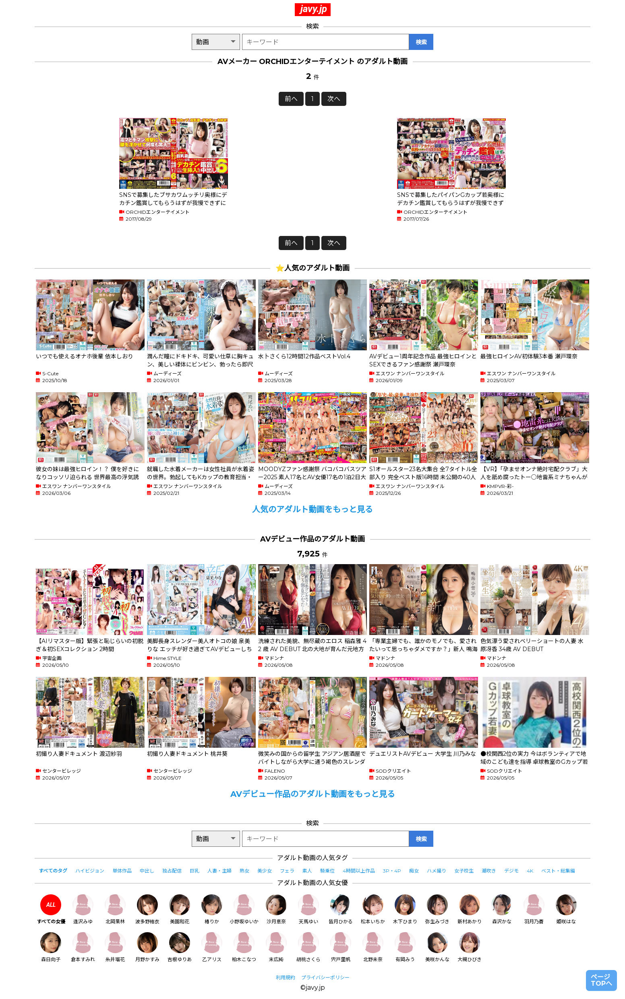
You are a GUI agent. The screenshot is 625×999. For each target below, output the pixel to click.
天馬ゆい (308, 909)
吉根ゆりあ (180, 947)
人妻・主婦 (219, 871)
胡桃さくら (308, 947)
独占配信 (172, 871)
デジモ (511, 871)
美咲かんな (437, 947)
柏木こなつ (244, 947)
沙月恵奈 (276, 909)
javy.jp (313, 8)
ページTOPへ (601, 980)
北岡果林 (115, 909)
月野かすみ (147, 947)
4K (530, 871)
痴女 (414, 871)
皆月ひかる (341, 909)
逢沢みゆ (82, 909)
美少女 (264, 871)
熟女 (244, 871)
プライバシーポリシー (325, 977)
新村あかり (469, 909)
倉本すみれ (83, 947)
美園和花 (179, 909)
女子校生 (464, 871)
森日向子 (50, 947)
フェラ (287, 871)
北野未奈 (372, 947)
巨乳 (194, 871)
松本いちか (373, 909)
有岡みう (405, 947)
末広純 (276, 947)
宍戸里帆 (340, 947)
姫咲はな (566, 909)
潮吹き (489, 871)
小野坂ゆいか (244, 909)
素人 (307, 871)
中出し (147, 871)
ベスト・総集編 (558, 871)
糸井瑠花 (115, 947)
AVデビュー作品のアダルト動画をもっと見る (312, 794)
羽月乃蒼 (534, 909)
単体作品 (122, 871)
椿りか (211, 909)
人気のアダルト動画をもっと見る (312, 509)
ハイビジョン (89, 871)
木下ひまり (405, 909)
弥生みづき (437, 909)
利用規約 (285, 977)
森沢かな (501, 909)
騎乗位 (327, 871)
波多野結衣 (147, 909)
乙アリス (211, 947)
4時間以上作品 (359, 871)
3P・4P (392, 871)
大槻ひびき (469, 947)
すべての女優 (51, 909)
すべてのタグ (53, 871)
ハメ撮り (436, 871)
